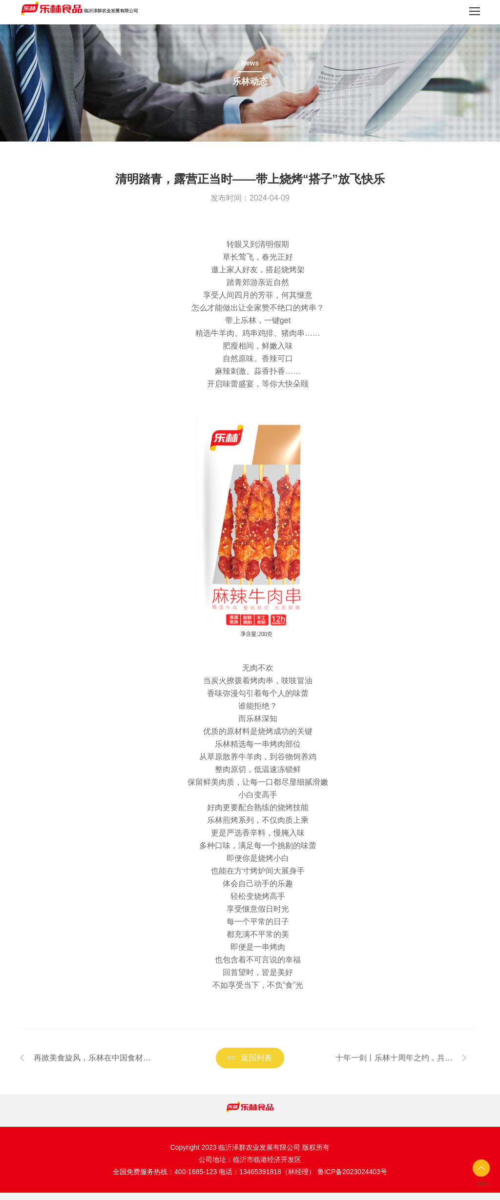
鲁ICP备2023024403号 (352, 1172)
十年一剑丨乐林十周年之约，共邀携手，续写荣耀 (394, 1061)
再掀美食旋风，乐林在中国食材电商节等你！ (92, 1061)
